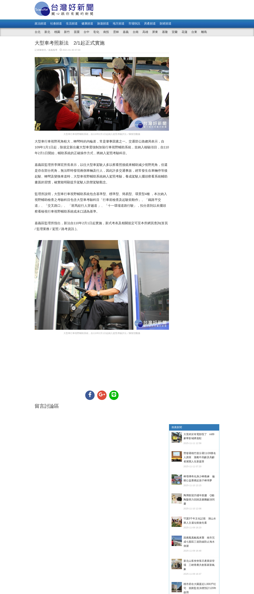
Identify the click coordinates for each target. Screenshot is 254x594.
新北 (47, 32)
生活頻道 (72, 23)
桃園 (57, 32)
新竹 (67, 32)
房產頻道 (150, 23)
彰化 (96, 32)
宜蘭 (175, 32)
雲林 (116, 32)
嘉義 (126, 32)
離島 (204, 32)
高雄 (145, 32)
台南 (136, 32)
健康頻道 (87, 23)
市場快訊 (134, 23)
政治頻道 (40, 23)
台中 (86, 32)
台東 (194, 32)
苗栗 (77, 32)
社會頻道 (56, 23)
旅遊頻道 (103, 23)
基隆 (165, 32)
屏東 (155, 32)
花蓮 (184, 32)
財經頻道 (165, 23)
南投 (106, 32)
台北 (37, 32)
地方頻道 (118, 23)
